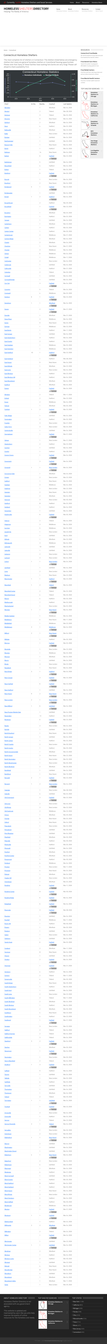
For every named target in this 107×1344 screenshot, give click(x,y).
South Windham (10, 1001)
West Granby (9, 1179)
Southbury (8, 1013)
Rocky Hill (8, 923)
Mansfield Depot (10, 595)
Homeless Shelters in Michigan (94, 104)
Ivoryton (7, 528)
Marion (7, 598)
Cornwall (7, 276)
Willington (8, 1231)
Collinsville (8, 268)
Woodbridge (8, 1270)
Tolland (53, 586)
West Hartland (9, 1187)
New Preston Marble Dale (13, 712)
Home (72, 2)
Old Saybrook (9, 811)
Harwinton (8, 511)
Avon (6, 126)
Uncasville (8, 1113)
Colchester (8, 261)
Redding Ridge (9, 898)
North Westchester (11, 763)
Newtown (8, 719)
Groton (7, 477)
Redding (7, 885)
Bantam (7, 137)
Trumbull (7, 1106)
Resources (85, 2)
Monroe (7, 643)
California (76, 1305)
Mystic (7, 664)
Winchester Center (10, 1245)
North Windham (9, 766)
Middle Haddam (9, 616)
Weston (7, 1209)
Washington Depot (10, 1151)
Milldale (7, 639)
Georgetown (9, 434)
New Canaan (8, 678)
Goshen (7, 448)
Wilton (7, 1235)
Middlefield (8, 623)
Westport (7, 1215)
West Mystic (8, 1194)
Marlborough (9, 602)
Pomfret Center (9, 856)
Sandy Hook (8, 942)
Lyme (6, 571)
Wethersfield (9, 1221)
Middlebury (8, 619)
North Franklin (9, 744)
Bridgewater (8, 193)
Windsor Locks (9, 1258)
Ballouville (8, 130)
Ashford (7, 122)
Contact (99, 10)
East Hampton (9, 349)
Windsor (7, 1255)
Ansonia (7, 119)
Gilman (7, 440)
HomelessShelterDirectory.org (53, 1341)
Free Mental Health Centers (90, 78)
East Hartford (9, 352)
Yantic (6, 1284)
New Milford (8, 706)
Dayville (7, 315)
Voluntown (8, 1134)
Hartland (7, 507)
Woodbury (8, 1273)
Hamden (7, 492)
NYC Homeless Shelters (94, 133)
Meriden (7, 610)
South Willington (10, 998)
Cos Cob (7, 283)
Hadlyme (7, 488)
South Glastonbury (10, 987)
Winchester (8, 1241)
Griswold (7, 467)
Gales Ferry (8, 427)
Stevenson (8, 1051)
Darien (7, 309)
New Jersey (77, 1329)
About (78, 2)
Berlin (6, 148)
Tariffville (7, 1082)
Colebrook (8, 265)
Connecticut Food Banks (89, 53)
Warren (7, 1144)
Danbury (7, 297)
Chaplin (7, 242)
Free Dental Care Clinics (89, 62)
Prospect (7, 870)
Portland (7, 863)
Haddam (7, 485)
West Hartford (9, 1183)
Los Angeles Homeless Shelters (95, 152)
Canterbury (8, 224)
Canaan (7, 220)
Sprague (7, 1026)
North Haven (9, 755)
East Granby (8, 341)
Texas (75, 1322)
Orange (7, 818)
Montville (7, 649)
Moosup (7, 656)
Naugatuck (8, 668)
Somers (7, 975)
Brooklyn (7, 213)
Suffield (7, 1071)
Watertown (8, 1165)
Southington (8, 1016)
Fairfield (53, 157)
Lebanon (7, 554)
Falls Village (8, 415)
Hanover (7, 499)
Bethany (7, 152)
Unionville (8, 1116)
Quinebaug (8, 882)
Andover (7, 115)
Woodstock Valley (10, 1281)
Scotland (7, 948)
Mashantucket (9, 606)
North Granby (9, 748)
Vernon (7, 1120)
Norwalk (7, 778)
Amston (7, 111)
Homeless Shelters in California (94, 114)
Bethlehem (8, 162)
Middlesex (53, 628)
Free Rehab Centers (87, 70)
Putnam (7, 874)
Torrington (8, 1100)
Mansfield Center (10, 591)
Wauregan (8, 1168)
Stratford (7, 1064)
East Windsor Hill (10, 377)
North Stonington (10, 759)
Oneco (7, 815)
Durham (7, 326)
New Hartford (9, 690)
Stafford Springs (10, 1034)
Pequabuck (8, 830)
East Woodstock (10, 381)
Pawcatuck (8, 826)
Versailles (8, 1130)
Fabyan (7, 406)
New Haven (53, 611)
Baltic (6, 133)
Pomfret (7, 852)
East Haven (8, 362)
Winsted (7, 1262)
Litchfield (7, 568)
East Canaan (8, 334)
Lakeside (7, 547)
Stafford (7, 1030)
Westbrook (8, 1205)
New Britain (8, 671)
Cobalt (6, 257)
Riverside (8, 910)
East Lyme (8, 370)
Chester (7, 250)
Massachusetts (78, 1318)
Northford (8, 774)
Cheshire (7, 246)
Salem (6, 935)
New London (53, 468)
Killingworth (8, 543)
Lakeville (7, 550)
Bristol (7, 197)
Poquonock (8, 859)
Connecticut (12, 50)
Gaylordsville (9, 430)
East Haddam (9, 345)
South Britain (9, 983)
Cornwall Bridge (10, 279)
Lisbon (7, 561)
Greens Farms (9, 455)
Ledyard (7, 558)
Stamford (7, 1041)
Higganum (8, 524)
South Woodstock (10, 1009)
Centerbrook (9, 235)
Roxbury (7, 931)
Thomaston (8, 1089)
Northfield (8, 770)
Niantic (7, 726)
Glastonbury (8, 444)
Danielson (8, 303)
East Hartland (9, 359)
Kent (6, 535)
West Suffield (9, 1202)
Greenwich (8, 461)
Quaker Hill (8, 878)
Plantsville (8, 844)
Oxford (7, 822)
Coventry (7, 289)
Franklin (7, 423)
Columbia (7, 272)
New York (76, 1301)
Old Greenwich (9, 797)
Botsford (7, 173)
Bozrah (7, 179)
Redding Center (9, 891)
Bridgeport (8, 187)
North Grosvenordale (11, 752)
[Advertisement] (53, 31)
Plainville (7, 841)
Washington (8, 1147)
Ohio (74, 1315)
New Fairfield (9, 684)
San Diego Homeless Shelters (94, 143)
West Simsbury (9, 1198)
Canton (7, 227)
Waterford (8, 1161)
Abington (7, 107)
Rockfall (7, 920)
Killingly (7, 539)
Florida (75, 1312)
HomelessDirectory (26, 8)
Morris (7, 660)
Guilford (7, 481)
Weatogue (8, 1172)
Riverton (7, 916)
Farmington (8, 419)
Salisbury (7, 938)
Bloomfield (8, 166)
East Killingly (8, 366)
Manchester (8, 579)
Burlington (8, 216)
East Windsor (9, 373)
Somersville (8, 979)
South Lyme (8, 994)
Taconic (7, 1074)
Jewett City (8, 532)
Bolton (7, 169)
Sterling (7, 1047)
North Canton (9, 740)
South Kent (8, 990)
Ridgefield (8, 904)
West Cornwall (9, 1176)
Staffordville (8, 1037)
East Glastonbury (10, 338)
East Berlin (8, 330)
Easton (7, 388)
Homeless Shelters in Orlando (94, 123)
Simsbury (7, 972)
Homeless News (97, 2)
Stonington (8, 1057)
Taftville (7, 1078)
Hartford (53, 198)
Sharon (7, 956)
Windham (53, 304)
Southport (8, 1020)
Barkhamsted (9, 141)
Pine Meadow (9, 833)
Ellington (7, 394)
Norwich (7, 784)
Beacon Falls (9, 145)
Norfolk (7, 729)
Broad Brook (9, 203)
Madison (7, 575)
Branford (7, 183)
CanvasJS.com (74, 101)
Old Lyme (7, 804)
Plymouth (7, 848)
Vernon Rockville (10, 1124)
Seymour (7, 952)
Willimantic (8, 1225)
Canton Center (9, 231)
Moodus (7, 653)
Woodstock (8, 1277)
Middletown (8, 627)
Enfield (7, 398)
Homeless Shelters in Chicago (94, 94)
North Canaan (9, 737)
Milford (7, 633)
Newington (8, 716)
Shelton (7, 959)
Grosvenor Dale (10, 473)
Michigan (76, 1308)
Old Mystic (8, 807)
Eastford (7, 385)
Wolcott (7, 1266)
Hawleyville (8, 514)
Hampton (7, 496)
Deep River (8, 319)
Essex (6, 402)
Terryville (7, 1085)
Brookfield (8, 206)
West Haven (8, 1191)
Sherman (7, 966)
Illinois (75, 1325)
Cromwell (7, 293)
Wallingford (8, 1137)
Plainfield (7, 837)
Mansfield (8, 585)
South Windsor (9, 1005)
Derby (6, 323)
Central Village (9, 239)
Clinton (7, 253)
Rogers (7, 927)
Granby (7, 451)
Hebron (7, 521)
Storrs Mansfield (10, 1061)
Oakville (7, 794)
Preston (7, 867)
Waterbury (8, 1155)
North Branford (9, 733)
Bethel (7, 156)
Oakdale (7, 790)
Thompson (8, 1093)
